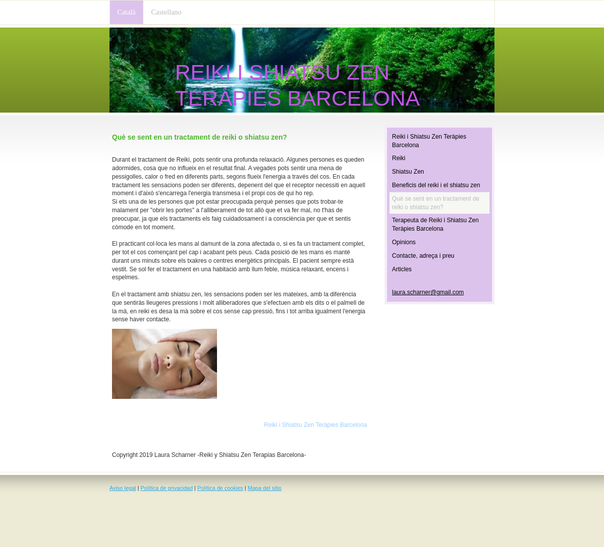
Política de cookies (221, 488)
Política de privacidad (166, 488)
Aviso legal (123, 488)
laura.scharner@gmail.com (428, 292)
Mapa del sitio (265, 488)
